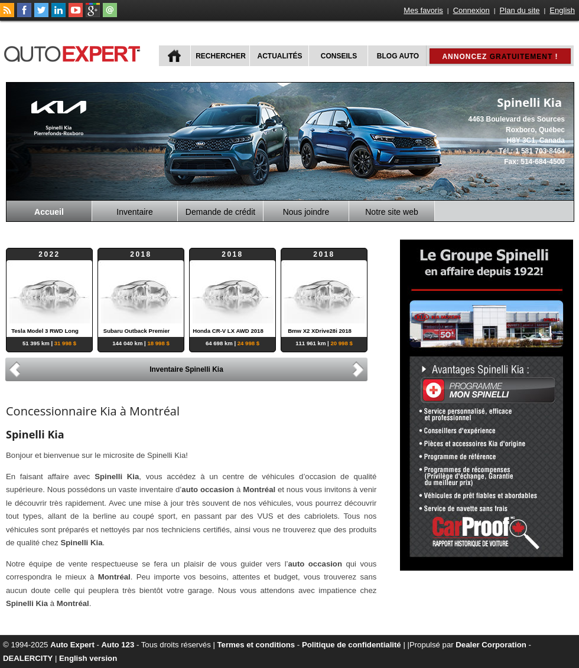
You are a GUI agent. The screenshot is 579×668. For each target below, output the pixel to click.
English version (88, 658)
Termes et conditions (256, 644)
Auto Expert (72, 644)
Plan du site (520, 10)
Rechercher (221, 56)
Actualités (280, 56)
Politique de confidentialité (351, 644)
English (562, 10)
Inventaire (134, 212)
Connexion (471, 10)
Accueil (49, 212)
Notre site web (391, 212)
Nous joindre (306, 212)
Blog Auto (398, 56)
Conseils (339, 56)
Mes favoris (423, 10)
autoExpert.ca (74, 52)
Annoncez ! (500, 57)
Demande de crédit (220, 212)
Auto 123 (118, 644)
